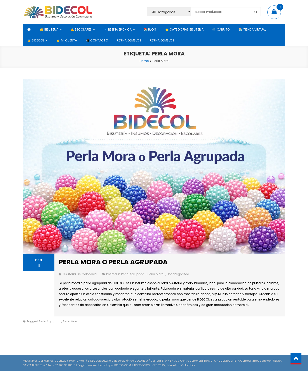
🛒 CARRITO (221, 29)
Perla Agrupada (132, 274)
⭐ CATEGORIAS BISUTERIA (184, 29)
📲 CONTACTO (97, 40)
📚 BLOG (150, 29)
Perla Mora (156, 274)
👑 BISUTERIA (49, 29)
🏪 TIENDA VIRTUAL (252, 29)
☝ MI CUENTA (66, 40)
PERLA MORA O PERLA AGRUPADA (113, 262)
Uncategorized (178, 274)
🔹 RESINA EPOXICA (118, 29)
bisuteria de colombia (80, 274)
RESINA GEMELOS (129, 40)
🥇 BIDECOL (35, 40)
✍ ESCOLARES (81, 29)
